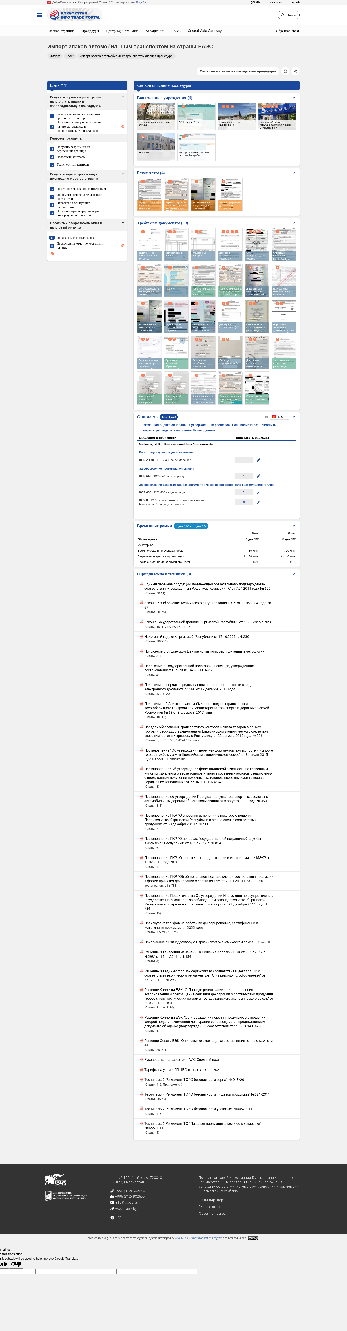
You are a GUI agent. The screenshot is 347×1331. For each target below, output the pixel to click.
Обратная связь (288, 30)
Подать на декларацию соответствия (81, 189)
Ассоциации (155, 30)
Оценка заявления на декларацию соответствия (79, 197)
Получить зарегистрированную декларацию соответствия (78, 213)
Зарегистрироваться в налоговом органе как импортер (79, 116)
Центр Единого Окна (122, 30)
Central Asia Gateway (205, 30)
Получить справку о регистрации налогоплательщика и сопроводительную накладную (79, 126)
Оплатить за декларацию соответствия (73, 205)
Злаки (70, 56)
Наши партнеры (212, 1200)
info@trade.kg (126, 1202)
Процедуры (90, 30)
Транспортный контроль (73, 165)
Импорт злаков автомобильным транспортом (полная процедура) (126, 56)
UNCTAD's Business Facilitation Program (198, 1238)
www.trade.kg (125, 1209)
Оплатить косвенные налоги (76, 238)
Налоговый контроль (71, 157)
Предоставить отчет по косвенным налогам (80, 245)
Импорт (55, 56)
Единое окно (209, 1207)
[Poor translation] (16, 1265)
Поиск (288, 15)
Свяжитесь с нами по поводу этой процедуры (238, 71)
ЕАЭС (176, 30)
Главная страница (61, 30)
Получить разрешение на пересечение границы (74, 149)
